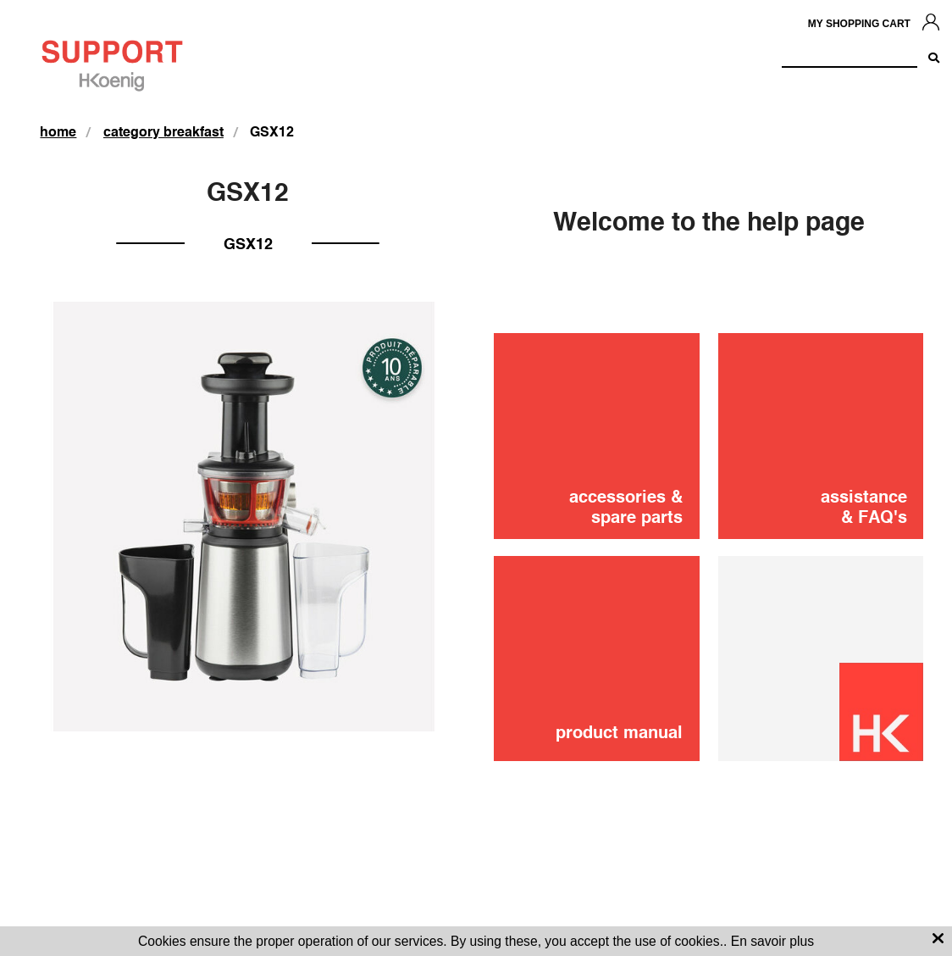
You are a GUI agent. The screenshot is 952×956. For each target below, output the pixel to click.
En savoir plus (772, 941)
